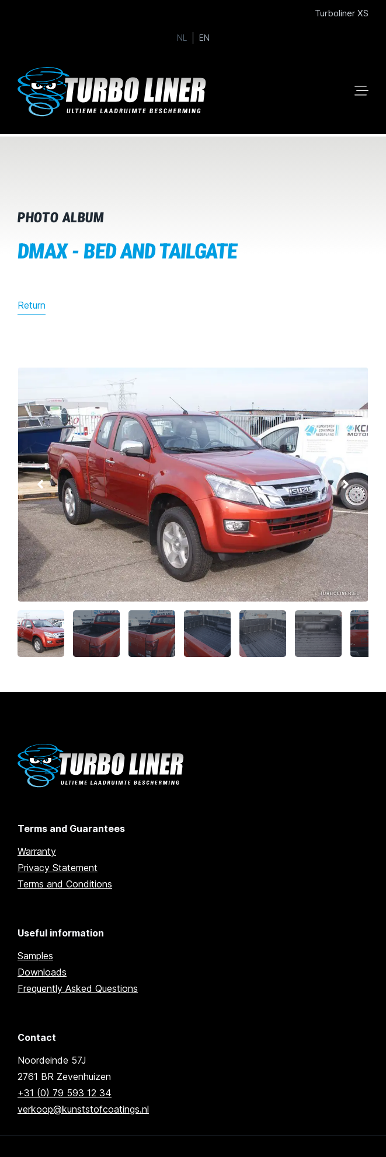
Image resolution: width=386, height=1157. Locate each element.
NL (182, 38)
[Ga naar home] (114, 92)
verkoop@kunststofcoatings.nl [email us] (83, 1109)
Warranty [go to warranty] (37, 851)
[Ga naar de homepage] (102, 766)
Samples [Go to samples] (35, 956)
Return (32, 305)
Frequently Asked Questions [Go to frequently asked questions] (78, 988)
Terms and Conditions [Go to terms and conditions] (65, 884)
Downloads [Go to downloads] (42, 972)
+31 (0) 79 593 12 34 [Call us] (65, 1093)
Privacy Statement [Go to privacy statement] (58, 867)
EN (204, 38)
